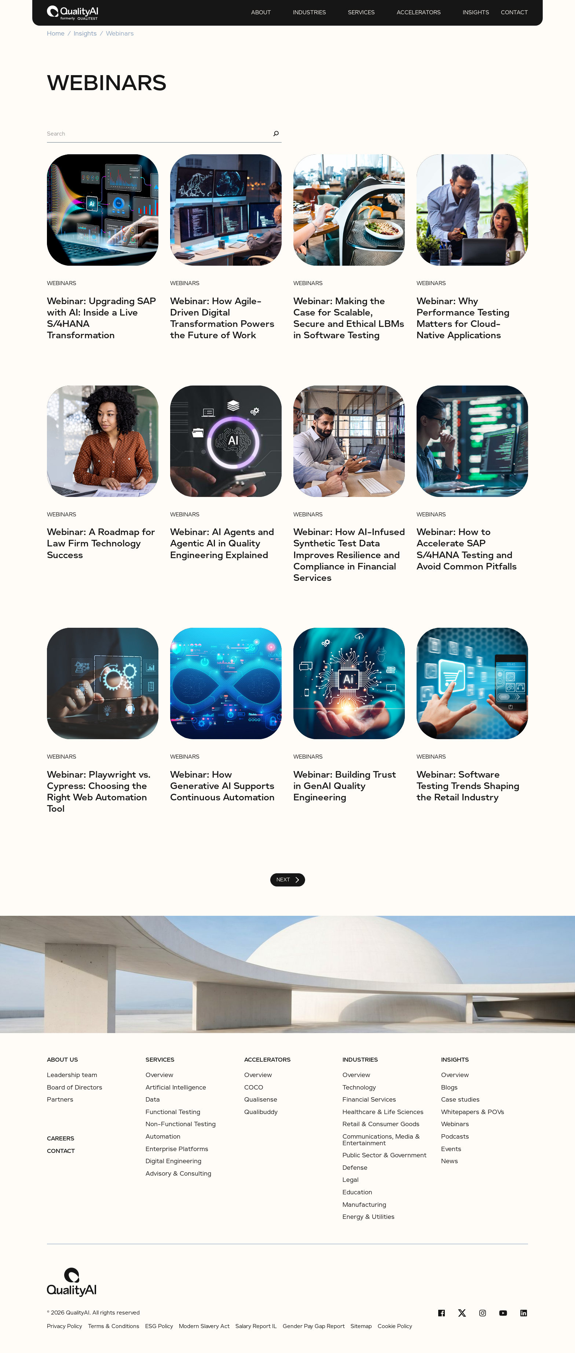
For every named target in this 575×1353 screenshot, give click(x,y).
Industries (309, 12)
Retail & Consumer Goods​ (381, 1124)
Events (451, 1149)
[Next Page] (287, 879)
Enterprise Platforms (177, 1149)
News (449, 1161)
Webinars (120, 33)
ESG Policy (159, 1326)
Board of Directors (74, 1087)
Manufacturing (364, 1205)
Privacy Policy (64, 1326)
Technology (359, 1087)
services (361, 12)
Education (357, 1192)
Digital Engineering (173, 1161)
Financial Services (369, 1099)
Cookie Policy (395, 1326)
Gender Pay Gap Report (314, 1326)
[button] (256, 13)
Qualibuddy (261, 1112)
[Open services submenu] (341, 13)
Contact (514, 12)
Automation (163, 1136)
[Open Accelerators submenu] (390, 13)
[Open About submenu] (244, 13)
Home (56, 33)
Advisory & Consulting (178, 1173)
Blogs (449, 1087)
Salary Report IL (256, 1326)
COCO (253, 1087)
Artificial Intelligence (176, 1087)
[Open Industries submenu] (286, 13)
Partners (60, 1099)
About (261, 12)
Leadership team (72, 1075)
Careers (60, 1138)
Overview (159, 1075)
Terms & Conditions (113, 1326)
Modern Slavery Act (204, 1326)
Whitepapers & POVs (472, 1112)
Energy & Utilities (369, 1217)
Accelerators (419, 12)
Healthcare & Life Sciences (383, 1112)
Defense (355, 1168)
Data (153, 1099)
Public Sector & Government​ (384, 1155)
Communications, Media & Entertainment (381, 1140)
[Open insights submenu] (456, 13)
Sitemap (361, 1326)
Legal (351, 1180)
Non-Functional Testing (181, 1124)
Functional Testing (173, 1112)
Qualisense (260, 1099)
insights (476, 12)
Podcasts (455, 1136)
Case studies (460, 1099)
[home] (72, 12)
